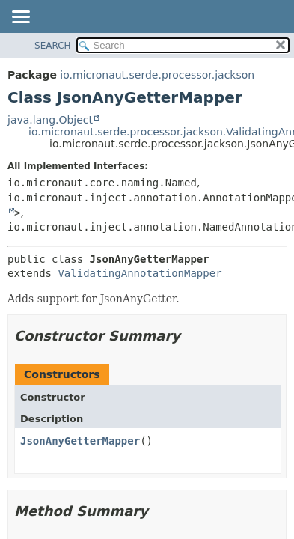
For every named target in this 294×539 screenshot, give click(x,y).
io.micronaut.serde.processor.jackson (157, 75)
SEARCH (52, 45)
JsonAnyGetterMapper (80, 441)
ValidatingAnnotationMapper (139, 273)
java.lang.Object (50, 120)
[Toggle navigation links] (20, 17)
